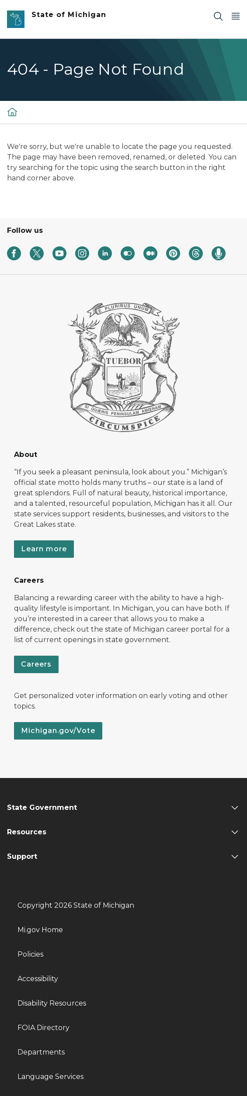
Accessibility (37, 979)
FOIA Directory (43, 1027)
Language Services (50, 1076)
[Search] (218, 15)
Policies (30, 954)
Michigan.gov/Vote (58, 730)
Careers (36, 664)
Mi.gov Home (40, 930)
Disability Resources (51, 1003)
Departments (41, 1052)
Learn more (44, 549)
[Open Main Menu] (235, 15)
